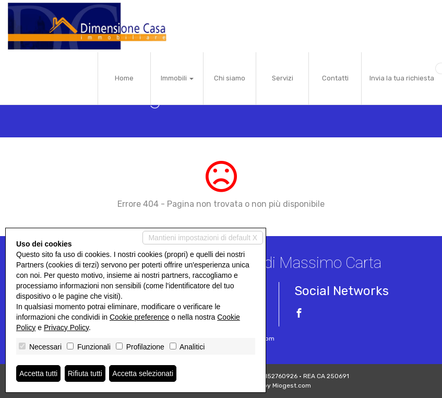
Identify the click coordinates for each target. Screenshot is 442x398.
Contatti (335, 78)
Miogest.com (291, 385)
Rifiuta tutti (85, 373)
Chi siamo (229, 78)
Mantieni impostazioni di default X (202, 237)
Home (124, 78)
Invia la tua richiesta (401, 78)
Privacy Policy (66, 327)
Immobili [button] (177, 78)
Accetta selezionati (142, 373)
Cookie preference (139, 317)
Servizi (282, 78)
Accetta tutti (38, 373)
